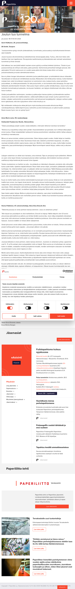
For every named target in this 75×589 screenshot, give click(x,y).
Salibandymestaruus (43, 382)
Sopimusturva (12, 388)
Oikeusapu (11, 397)
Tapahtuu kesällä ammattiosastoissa (52, 447)
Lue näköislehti (51, 506)
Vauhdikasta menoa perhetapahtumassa (45, 402)
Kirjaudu (16, 363)
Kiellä (14, 316)
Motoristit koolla (41, 356)
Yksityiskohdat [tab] (37, 277)
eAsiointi (62, 587)
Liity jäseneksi (12, 386)
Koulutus (10, 391)
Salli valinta (37, 316)
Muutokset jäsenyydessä (16, 399)
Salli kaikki (61, 316)
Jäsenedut (11, 394)
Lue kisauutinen (41, 380)
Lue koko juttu (39, 529)
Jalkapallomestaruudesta (44, 368)
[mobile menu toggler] (71, 3)
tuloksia (56, 387)
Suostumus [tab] (13, 277)
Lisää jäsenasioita (64, 340)
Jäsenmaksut (12, 402)
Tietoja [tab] (62, 277)
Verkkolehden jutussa (43, 389)
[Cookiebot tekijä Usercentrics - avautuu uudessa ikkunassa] (64, 271)
